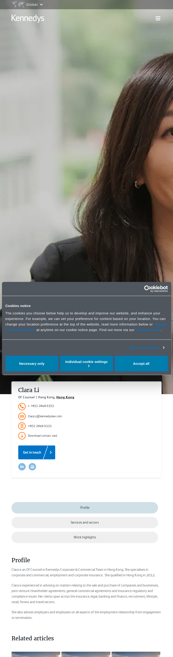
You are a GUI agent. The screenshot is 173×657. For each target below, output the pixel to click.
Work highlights (85, 537)
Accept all (141, 363)
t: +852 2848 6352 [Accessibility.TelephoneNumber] (41, 406)
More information (144, 348)
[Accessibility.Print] (32, 466)
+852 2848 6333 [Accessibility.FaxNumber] (35, 426)
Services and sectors (85, 522)
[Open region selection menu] (27, 4)
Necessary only (32, 363)
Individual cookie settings (86, 363)
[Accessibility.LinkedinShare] (22, 466)
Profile (84, 508)
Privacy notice (148, 330)
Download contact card (37, 435)
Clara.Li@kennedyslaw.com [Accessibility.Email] (40, 416)
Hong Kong (65, 397)
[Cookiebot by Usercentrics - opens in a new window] (147, 289)
